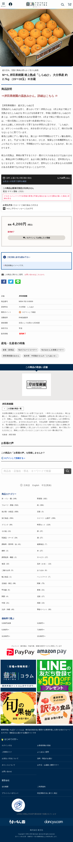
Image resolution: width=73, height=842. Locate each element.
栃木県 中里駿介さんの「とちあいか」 (40, 356)
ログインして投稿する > (14, 458)
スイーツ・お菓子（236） (46, 518)
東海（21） (41, 590)
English (35, 485)
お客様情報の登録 (44, 745)
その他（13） (7, 531)
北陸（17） (41, 596)
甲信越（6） (6, 590)
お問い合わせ (7, 771)
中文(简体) (46, 485)
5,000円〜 (5, 630)
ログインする (7, 745)
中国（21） (6, 603)
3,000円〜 (41, 623)
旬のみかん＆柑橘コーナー (52, 350)
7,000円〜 (41, 630)
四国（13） (41, 603)
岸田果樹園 (23, 296)
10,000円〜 (6, 636)
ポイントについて (8, 765)
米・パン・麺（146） (10, 499)
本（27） (40, 551)
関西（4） (5, 596)
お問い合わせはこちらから (35, 275)
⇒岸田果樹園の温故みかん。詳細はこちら (27, 95)
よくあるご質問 (43, 752)
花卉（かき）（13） (44, 564)
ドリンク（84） (7, 525)
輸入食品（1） (7, 577)
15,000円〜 (41, 636)
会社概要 (5, 787)
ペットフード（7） (44, 577)
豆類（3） (41, 512)
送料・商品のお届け (44, 758)
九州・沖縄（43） (8, 609)
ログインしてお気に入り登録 (36, 237)
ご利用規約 (41, 787)
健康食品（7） (42, 544)
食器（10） (6, 564)
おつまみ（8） (42, 570)
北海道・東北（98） (9, 583)
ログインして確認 (29, 312)
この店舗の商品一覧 (14, 409)
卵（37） (40, 531)
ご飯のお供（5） (8, 570)
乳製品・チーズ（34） (10, 538)
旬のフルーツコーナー (27, 350)
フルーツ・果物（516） (10, 505)
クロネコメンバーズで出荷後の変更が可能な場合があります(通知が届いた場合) (36, 197)
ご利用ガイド (7, 752)
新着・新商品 (8, 350)
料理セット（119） (44, 525)
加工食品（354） (8, 518)
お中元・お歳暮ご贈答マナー (48, 765)
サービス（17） (43, 557)
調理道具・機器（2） (10, 557)
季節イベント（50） (44, 609)
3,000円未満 (6, 623)
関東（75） (41, 583)
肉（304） (41, 505)
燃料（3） (5, 551)
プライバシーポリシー (10, 793)
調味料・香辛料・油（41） (12, 544)
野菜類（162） (42, 499)
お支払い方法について (10, 758)
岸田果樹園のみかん (11, 356)
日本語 (27, 485)
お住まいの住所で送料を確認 (14, 181)
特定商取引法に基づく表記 (47, 793)
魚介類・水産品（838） (10, 512)
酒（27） (40, 538)
